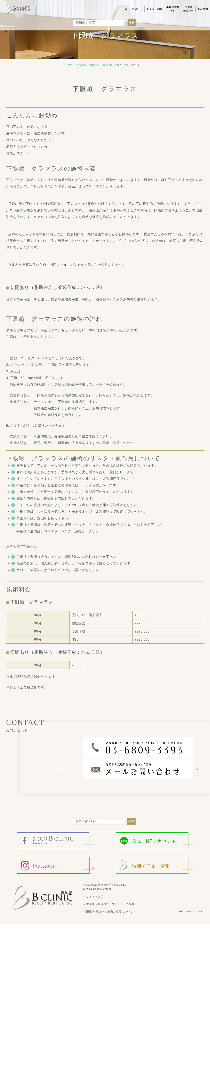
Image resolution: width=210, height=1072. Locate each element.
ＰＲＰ (65, 265)
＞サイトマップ (92, 896)
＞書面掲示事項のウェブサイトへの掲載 (107, 903)
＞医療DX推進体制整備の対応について (106, 911)
